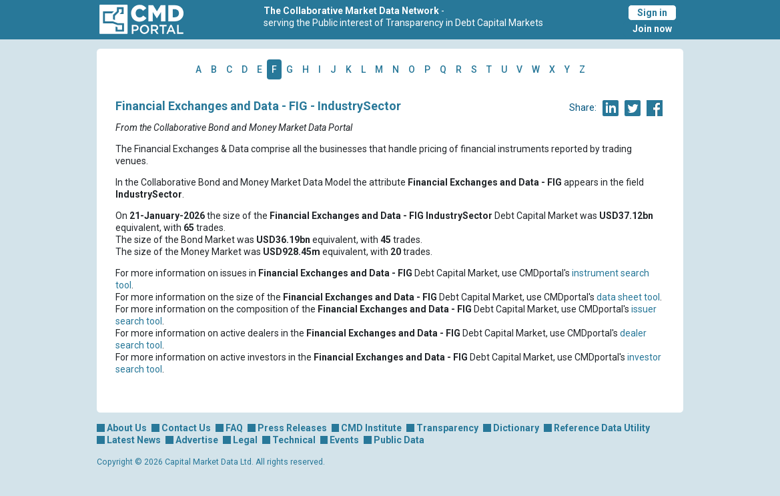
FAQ (234, 428)
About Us (127, 428)
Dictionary (516, 428)
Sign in (652, 12)
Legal (245, 440)
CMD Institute (371, 428)
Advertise (196, 440)
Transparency (447, 428)
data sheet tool (628, 297)
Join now (652, 28)
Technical (294, 440)
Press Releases (292, 428)
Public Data (399, 440)
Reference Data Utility (602, 428)
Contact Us (186, 428)
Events (344, 440)
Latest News (134, 440)
